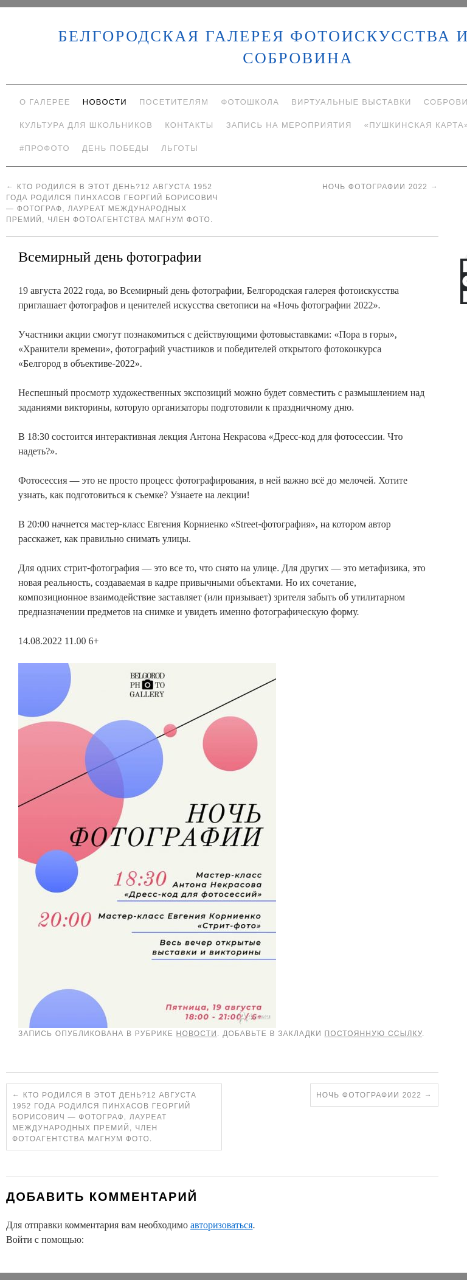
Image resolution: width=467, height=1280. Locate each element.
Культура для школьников (86, 125)
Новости (105, 101)
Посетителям (174, 101)
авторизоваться (221, 1225)
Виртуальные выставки (351, 101)
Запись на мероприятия (289, 125)
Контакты (189, 125)
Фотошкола (250, 101)
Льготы (179, 148)
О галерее (45, 101)
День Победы (115, 148)
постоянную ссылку (374, 1033)
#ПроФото (44, 148)
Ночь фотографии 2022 (380, 187)
